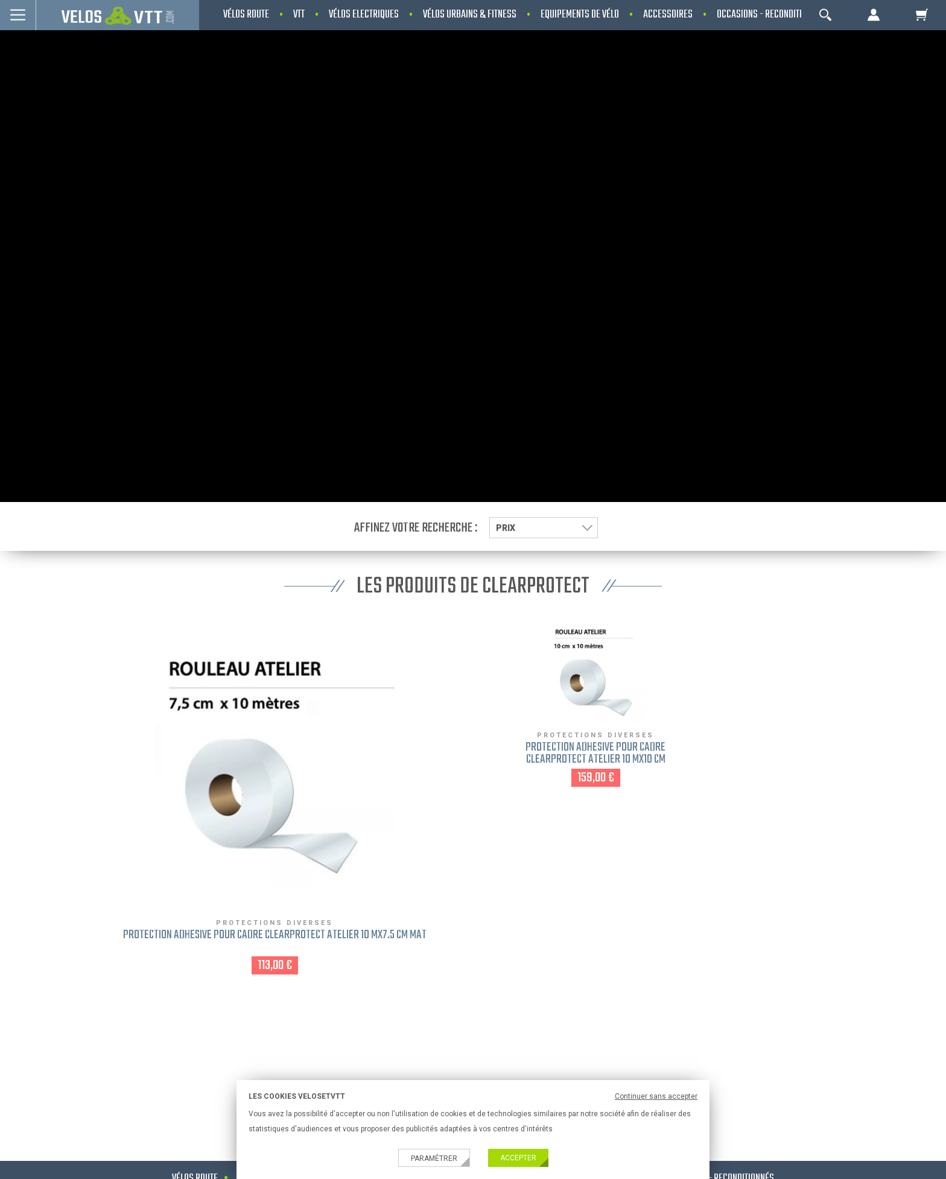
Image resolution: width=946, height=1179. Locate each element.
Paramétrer (434, 1158)
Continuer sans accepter (656, 1096)
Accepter (518, 1158)
